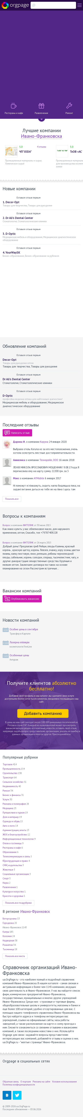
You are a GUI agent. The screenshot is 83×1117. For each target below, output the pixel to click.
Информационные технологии (18, 838)
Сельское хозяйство (13, 781)
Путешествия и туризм (14, 812)
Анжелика (19, 460)
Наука (6, 882)
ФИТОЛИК (28, 525)
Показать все (12, 498)
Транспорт (8, 777)
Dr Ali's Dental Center (16, 379)
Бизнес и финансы (12, 795)
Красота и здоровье (13, 896)
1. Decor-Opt (11, 202)
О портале (25, 1081)
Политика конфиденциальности (19, 1084)
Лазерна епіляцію (20, 642)
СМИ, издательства (12, 865)
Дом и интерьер (11, 817)
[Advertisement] (41, 55)
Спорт (6, 878)
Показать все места (15, 956)
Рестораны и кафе (12, 847)
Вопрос (6, 525)
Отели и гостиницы (12, 843)
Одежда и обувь (11, 821)
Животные (8, 869)
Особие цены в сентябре (24, 629)
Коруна (44, 441)
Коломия (7, 936)
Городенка (8, 923)
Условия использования (64, 1081)
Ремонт (6, 790)
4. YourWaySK (11, 252)
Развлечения (9, 887)
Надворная (8, 940)
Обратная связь (11, 1081)
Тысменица (8, 949)
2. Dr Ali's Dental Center (18, 218)
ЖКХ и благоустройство (15, 834)
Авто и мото (9, 825)
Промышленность (11, 768)
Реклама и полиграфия (14, 803)
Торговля (7, 764)
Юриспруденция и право (15, 860)
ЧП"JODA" (25, 152)
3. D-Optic (9, 234)
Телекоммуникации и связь (16, 856)
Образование (10, 852)
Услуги (6, 799)
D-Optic (8, 396)
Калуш (6, 931)
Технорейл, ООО (48, 460)
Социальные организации (16, 874)
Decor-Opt (9, 360)
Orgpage (15, 5)
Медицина (8, 808)
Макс (16, 478)
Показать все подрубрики (18, 902)
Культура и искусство (13, 891)
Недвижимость (10, 786)
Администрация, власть (14, 830)
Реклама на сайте (41, 1081)
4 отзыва (41, 146)
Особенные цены (19, 655)
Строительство (10, 773)
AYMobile (39, 478)
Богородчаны (10, 918)
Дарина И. (19, 441)
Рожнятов (8, 944)
